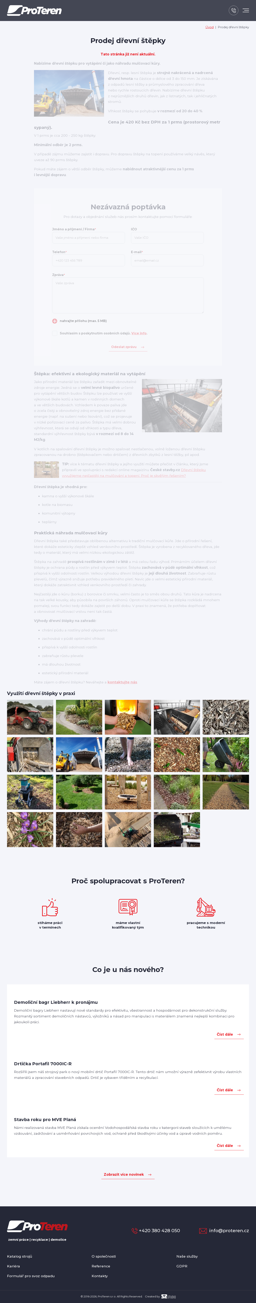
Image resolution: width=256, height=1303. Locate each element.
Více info (139, 333)
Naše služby (187, 1256)
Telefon (59, 252)
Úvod (209, 27)
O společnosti (104, 1256)
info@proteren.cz (224, 1230)
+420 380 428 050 (156, 1230)
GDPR (181, 1266)
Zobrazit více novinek (124, 1174)
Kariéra (13, 1266)
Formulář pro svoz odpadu (31, 1276)
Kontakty (100, 1276)
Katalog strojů (19, 1256)
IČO (134, 229)
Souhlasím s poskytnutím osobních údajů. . (103, 333)
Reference (101, 1266)
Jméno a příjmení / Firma (74, 229)
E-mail (137, 252)
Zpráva (58, 275)
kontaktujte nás (122, 682)
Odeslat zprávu (124, 347)
